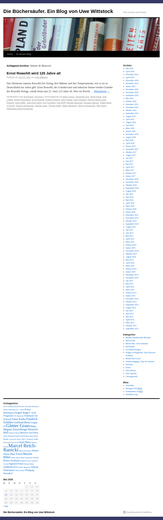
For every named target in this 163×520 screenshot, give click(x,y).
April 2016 (130, 203)
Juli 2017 (129, 158)
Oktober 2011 (131, 325)
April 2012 (130, 319)
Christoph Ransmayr (31, 406)
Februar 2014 (131, 269)
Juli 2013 (129, 281)
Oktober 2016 (131, 185)
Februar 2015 (131, 245)
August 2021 (131, 116)
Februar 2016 (131, 209)
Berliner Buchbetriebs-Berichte (138, 337)
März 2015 (130, 242)
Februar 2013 (131, 293)
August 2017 (131, 155)
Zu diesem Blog (23, 54)
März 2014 (130, 266)
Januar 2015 (130, 248)
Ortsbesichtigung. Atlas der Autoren (140, 361)
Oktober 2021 (131, 110)
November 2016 (132, 182)
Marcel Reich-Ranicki (19, 447)
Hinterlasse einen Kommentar (20, 109)
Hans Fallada (67, 100)
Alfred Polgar (95, 97)
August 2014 (131, 257)
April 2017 (130, 167)
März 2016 (130, 206)
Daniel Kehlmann (9, 410)
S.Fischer (11, 106)
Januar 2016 (130, 212)
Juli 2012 (129, 311)
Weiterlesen (102, 91)
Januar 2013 (130, 296)
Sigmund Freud (16, 464)
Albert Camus (69, 97)
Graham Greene (52, 100)
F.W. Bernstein (18, 416)
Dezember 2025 (132, 74)
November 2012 (132, 299)
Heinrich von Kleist (29, 432)
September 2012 (132, 305)
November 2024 (132, 80)
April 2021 (130, 119)
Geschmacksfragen (133, 349)
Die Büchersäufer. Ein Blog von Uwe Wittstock (58, 11)
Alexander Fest (82, 97)
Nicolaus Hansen (91, 103)
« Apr (5, 506)
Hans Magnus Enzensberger (19, 428)
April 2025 (130, 77)
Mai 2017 (129, 164)
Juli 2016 (129, 194)
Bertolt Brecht (19, 406)
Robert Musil (105, 103)
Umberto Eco (10, 466)
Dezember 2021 (132, 104)
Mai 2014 (129, 260)
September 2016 (132, 188)
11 (6, 495)
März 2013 (130, 290)
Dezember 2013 (132, 275)
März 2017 (130, 170)
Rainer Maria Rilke (18, 458)
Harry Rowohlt (80, 100)
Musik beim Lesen (133, 358)
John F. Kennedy (27, 439)
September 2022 (132, 95)
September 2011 (132, 328)
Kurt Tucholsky (49, 103)
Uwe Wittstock (41, 77)
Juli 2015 (129, 230)
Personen (38, 97)
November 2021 (132, 107)
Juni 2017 (130, 161)
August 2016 (131, 191)
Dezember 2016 (132, 179)
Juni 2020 (130, 125)
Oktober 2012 (131, 302)
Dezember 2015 (132, 215)
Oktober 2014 (131, 254)
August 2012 (131, 308)
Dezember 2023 (132, 83)
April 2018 (130, 143)
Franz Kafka (19, 419)
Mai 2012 (129, 316)
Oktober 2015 (131, 221)
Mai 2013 (129, 284)
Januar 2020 (130, 131)
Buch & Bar (130, 340)
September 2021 (132, 113)
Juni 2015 (130, 233)
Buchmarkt (28, 97)
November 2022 (132, 92)
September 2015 (132, 224)
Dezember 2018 (132, 134)
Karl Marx (25, 442)
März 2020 (130, 128)
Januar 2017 (130, 176)
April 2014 (130, 263)
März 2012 (130, 322)
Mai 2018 (129, 140)
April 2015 (130, 239)
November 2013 (132, 278)
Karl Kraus (15, 442)
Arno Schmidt (8, 406)
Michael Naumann (75, 103)
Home (10, 54)
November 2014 (132, 251)
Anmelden (130, 385)
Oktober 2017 (131, 152)
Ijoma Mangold (8, 436)
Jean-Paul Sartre (34, 103)
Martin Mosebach (25, 451)
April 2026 (130, 71)
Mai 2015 (129, 236)
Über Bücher (131, 370)
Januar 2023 (130, 86)
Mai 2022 (129, 98)
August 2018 (131, 137)
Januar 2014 (130, 272)
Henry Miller (20, 103)
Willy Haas (101, 106)
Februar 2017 (131, 173)
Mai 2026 (129, 68)
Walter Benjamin (69, 106)
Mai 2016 (129, 200)
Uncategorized (131, 376)
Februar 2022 (131, 101)
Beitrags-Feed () (134, 388)
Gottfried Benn (21, 422)
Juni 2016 (130, 197)
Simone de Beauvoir (25, 106)
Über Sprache (131, 373)
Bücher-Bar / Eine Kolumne (137, 343)
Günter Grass (18, 425)
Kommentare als (134, 391)
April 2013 (130, 287)
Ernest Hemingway (22, 100)
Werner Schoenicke (86, 106)
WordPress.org (131, 394)
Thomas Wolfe (54, 106)
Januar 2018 (130, 146)
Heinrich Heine (13, 433)
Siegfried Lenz (25, 461)
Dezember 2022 (132, 89)
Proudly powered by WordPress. (139, 512)
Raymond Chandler (32, 458)
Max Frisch (16, 454)
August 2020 (131, 122)
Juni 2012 (130, 313)
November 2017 (132, 149)
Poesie (128, 367)
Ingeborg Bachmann (22, 436)
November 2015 (132, 218)
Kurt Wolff (61, 103)
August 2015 (131, 227)
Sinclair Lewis (41, 106)
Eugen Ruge (22, 412)
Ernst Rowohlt (38, 100)
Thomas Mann (29, 464)
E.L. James (20, 410)
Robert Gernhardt (11, 460)
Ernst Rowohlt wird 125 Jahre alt (34, 73)
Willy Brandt (20, 470)
